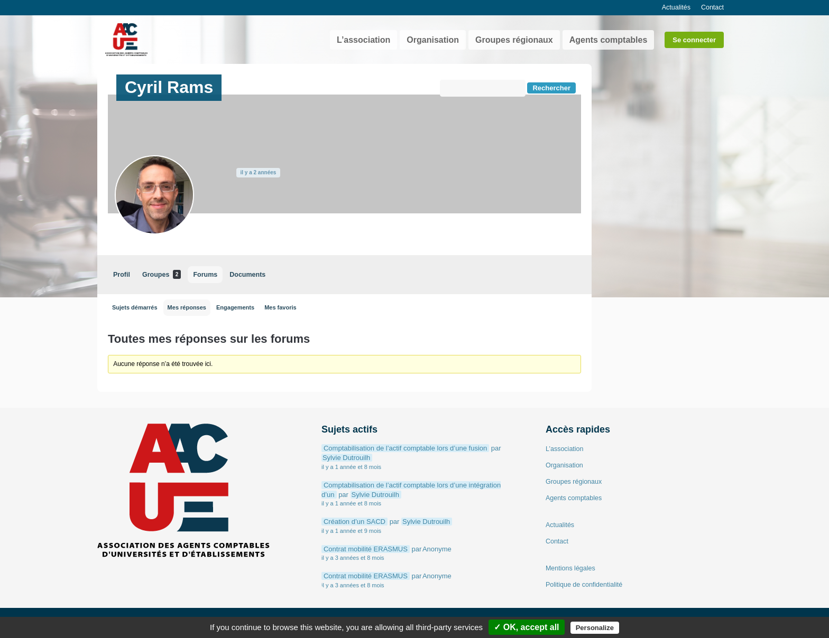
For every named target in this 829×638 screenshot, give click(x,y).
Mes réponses (187, 307)
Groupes (161, 274)
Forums (205, 274)
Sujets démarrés (135, 307)
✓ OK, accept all (526, 627)
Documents (247, 274)
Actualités (676, 7)
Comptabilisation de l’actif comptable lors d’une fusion (405, 448)
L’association (363, 39)
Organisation (433, 39)
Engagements (235, 307)
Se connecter (694, 40)
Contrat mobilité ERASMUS (366, 549)
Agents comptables (608, 39)
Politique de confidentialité (584, 584)
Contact (712, 7)
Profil (121, 274)
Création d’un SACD (354, 522)
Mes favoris (280, 307)
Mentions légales (570, 568)
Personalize (595, 628)
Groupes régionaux (514, 39)
